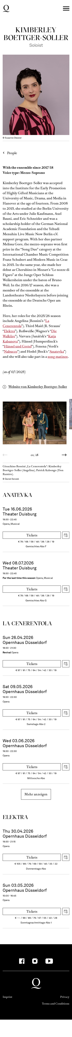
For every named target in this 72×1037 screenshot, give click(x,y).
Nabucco (10, 351)
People (12, 153)
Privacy (64, 997)
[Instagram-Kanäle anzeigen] (35, 961)
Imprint (7, 997)
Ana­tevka (17, 494)
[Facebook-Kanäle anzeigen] (21, 961)
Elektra (9, 331)
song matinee (58, 356)
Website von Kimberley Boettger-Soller (37, 386)
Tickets (31, 535)
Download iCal (65, 535)
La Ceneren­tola (27, 623)
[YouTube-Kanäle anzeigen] (49, 961)
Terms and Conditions (55, 1003)
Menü (66, 8)
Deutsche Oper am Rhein (6, 8)
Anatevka (57, 351)
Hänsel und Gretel (17, 346)
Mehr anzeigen (35, 794)
